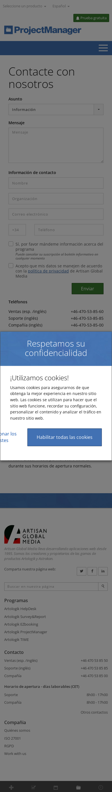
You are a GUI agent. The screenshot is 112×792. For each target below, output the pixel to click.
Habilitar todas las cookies (65, 437)
